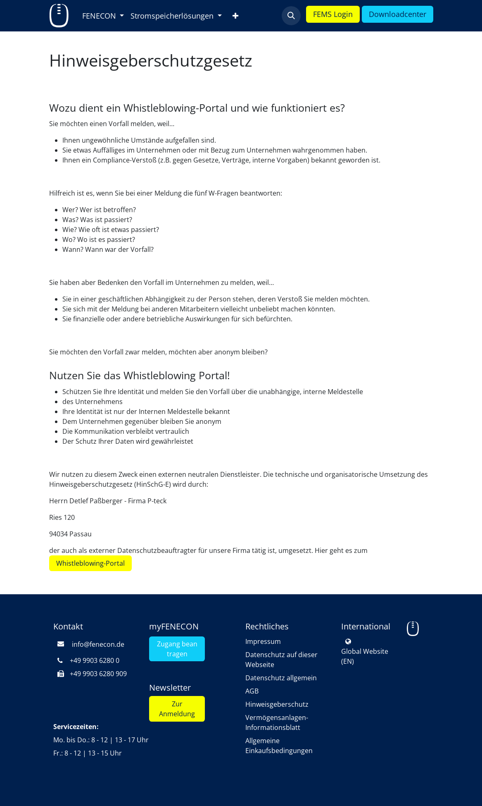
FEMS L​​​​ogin (333, 14)
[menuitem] (103, 16)
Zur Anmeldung (177, 708)
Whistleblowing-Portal (90, 563)
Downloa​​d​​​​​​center (397, 14)
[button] (291, 15)
